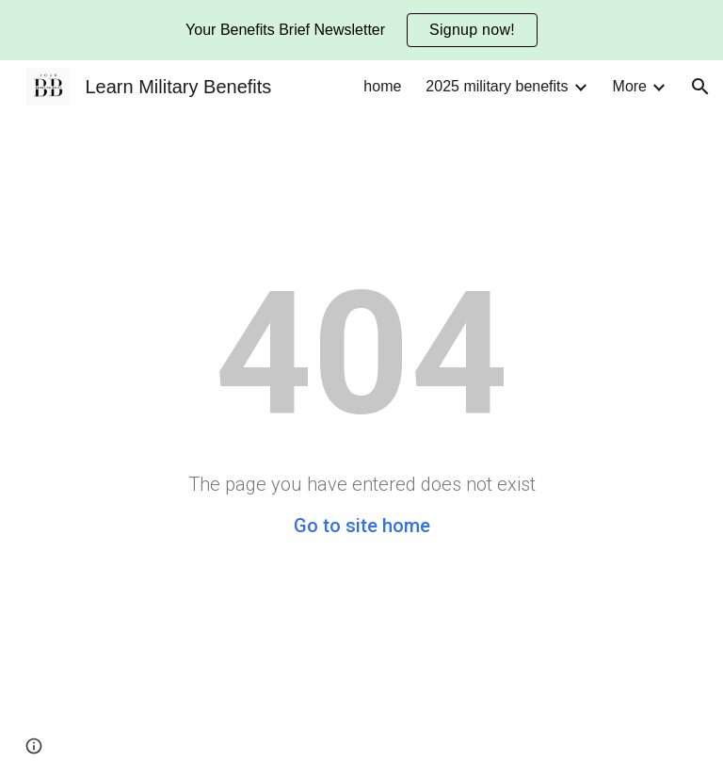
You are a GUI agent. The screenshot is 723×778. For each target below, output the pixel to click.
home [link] (382, 86)
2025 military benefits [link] (497, 86)
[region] (361, 30)
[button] (700, 86)
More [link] (630, 86)
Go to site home (362, 525)
